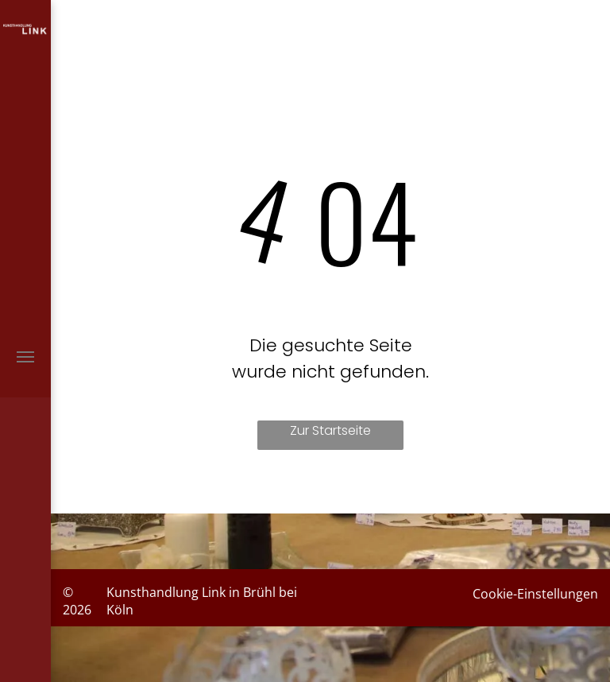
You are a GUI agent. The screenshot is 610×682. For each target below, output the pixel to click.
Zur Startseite (330, 430)
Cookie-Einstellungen (535, 594)
